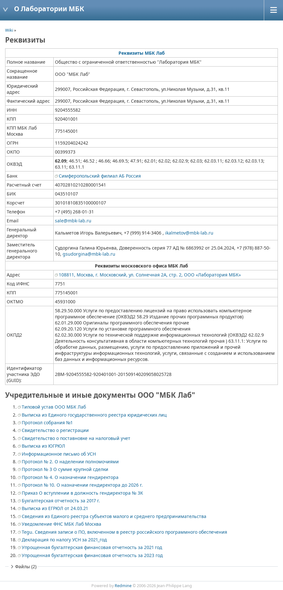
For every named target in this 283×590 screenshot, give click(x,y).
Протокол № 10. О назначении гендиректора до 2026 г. (82, 485)
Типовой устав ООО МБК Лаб (54, 407)
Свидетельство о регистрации (55, 430)
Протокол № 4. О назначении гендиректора (70, 477)
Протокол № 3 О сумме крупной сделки (65, 469)
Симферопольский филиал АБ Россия (100, 176)
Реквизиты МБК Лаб (142, 53)
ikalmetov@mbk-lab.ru (189, 233)
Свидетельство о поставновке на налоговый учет (76, 438)
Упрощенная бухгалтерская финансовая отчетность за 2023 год (92, 555)
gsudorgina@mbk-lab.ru (89, 254)
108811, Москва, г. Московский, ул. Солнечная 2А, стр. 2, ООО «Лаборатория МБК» (150, 275)
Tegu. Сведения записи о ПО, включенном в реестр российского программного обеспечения (124, 532)
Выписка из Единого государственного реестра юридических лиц (94, 415)
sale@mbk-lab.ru (73, 221)
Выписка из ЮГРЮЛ (43, 446)
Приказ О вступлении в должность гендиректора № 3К (82, 493)
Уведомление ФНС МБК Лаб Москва (61, 524)
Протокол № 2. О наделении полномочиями (70, 461)
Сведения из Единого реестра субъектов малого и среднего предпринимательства (114, 516)
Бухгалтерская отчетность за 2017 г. (61, 501)
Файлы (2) (22, 566)
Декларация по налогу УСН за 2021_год (64, 540)
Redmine (123, 585)
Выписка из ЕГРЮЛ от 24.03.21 (55, 508)
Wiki (9, 30)
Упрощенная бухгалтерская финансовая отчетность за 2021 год (92, 547)
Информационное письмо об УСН (59, 454)
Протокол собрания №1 (47, 422)
